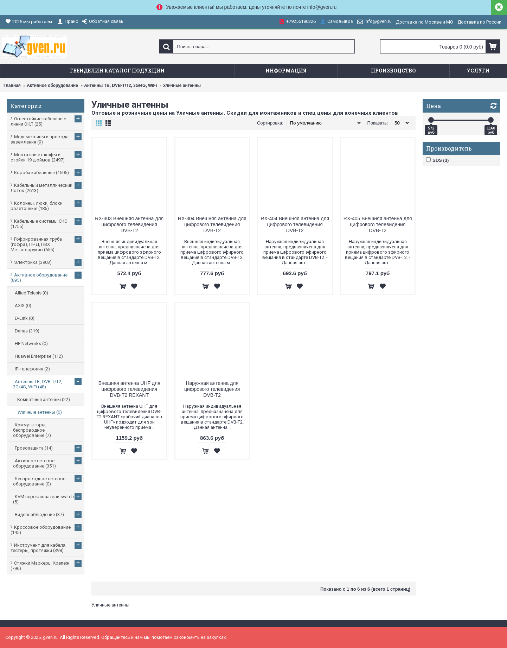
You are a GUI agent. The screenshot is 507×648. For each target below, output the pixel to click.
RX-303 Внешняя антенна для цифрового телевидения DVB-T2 (129, 224)
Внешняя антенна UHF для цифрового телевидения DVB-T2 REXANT (129, 389)
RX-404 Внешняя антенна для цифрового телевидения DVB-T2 (295, 224)
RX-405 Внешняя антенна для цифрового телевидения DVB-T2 (378, 224)
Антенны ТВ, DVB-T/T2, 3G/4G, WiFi (120, 85)
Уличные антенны (182, 85)
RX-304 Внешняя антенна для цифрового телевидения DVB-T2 (212, 224)
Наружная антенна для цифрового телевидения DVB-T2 (212, 389)
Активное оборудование (52, 85)
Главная (12, 85)
